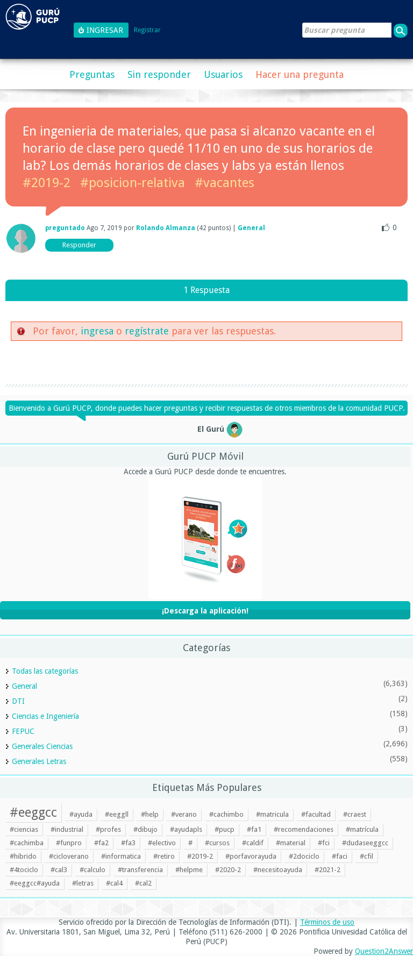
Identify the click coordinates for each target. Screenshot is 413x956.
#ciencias (24, 829)
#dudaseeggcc (365, 843)
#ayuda (80, 814)
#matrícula (362, 829)
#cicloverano (69, 856)
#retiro (164, 856)
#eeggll (117, 814)
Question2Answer (384, 951)
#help (150, 814)
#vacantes (224, 182)
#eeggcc (33, 812)
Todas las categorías (45, 671)
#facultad (316, 814)
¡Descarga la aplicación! (205, 611)
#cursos (217, 843)
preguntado (65, 228)
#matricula (272, 814)
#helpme (189, 870)
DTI (18, 701)
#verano (184, 814)
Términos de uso (327, 922)
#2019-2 (46, 182)
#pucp (224, 829)
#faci (339, 856)
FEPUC (23, 731)
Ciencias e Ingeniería (45, 716)
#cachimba (27, 843)
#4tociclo (24, 870)
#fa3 (128, 843)
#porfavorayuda (250, 856)
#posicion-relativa (132, 182)
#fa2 (101, 843)
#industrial (67, 829)
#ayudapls (186, 829)
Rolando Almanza (165, 228)
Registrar (147, 30)
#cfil (366, 856)
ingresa (97, 331)
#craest (354, 814)
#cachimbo (226, 814)
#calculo (92, 870)
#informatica (121, 856)
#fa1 (254, 829)
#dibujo (145, 829)
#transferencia (140, 870)
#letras (83, 883)
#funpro (69, 843)
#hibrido (23, 856)
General (251, 228)
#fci (324, 843)
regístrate (147, 331)
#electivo (162, 843)
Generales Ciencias (42, 746)
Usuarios (223, 74)
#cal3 (59, 870)
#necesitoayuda (277, 870)
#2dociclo (304, 856)
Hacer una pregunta (299, 74)
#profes (108, 829)
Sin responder (159, 74)
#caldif (253, 843)
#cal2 (143, 883)
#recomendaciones (303, 829)
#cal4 (114, 883)
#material (290, 843)
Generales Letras (39, 761)
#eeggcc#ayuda (35, 883)
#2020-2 (228, 870)
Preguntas (92, 74)
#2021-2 (327, 870)
